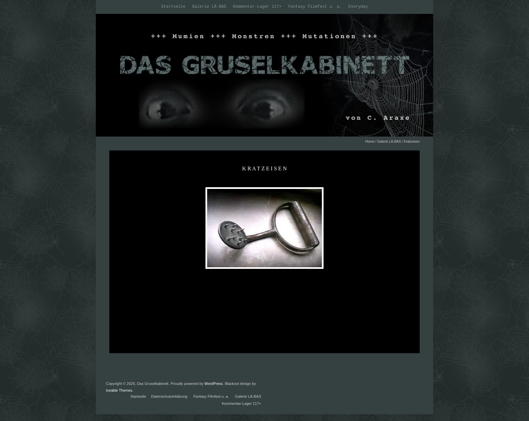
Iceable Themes (119, 390)
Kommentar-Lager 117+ (257, 6)
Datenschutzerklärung (169, 396)
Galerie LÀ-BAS (209, 6)
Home (369, 141)
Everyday (358, 6)
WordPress (213, 384)
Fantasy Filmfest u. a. (314, 6)
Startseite (173, 6)
